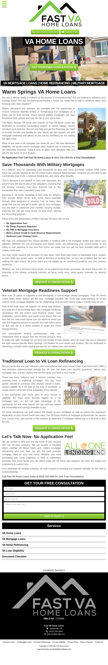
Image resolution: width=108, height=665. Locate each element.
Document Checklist (14, 556)
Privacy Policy (73, 642)
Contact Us (69, 32)
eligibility (6, 244)
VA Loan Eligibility (13, 550)
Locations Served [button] (54, 570)
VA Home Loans (11, 533)
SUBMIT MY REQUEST (54, 516)
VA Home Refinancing (15, 545)
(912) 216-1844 (61, 157)
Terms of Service (86, 642)
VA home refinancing (12, 412)
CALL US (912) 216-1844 (45, 32)
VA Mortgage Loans (14, 539)
